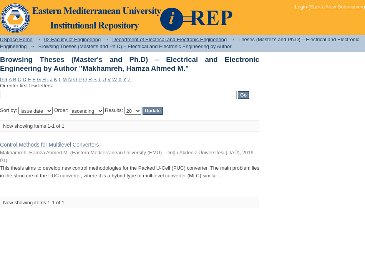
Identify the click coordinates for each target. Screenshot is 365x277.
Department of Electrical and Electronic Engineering (169, 39)
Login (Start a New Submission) (330, 7)
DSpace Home (16, 39)
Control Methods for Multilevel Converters (49, 145)
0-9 (3, 79)
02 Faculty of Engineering (72, 39)
